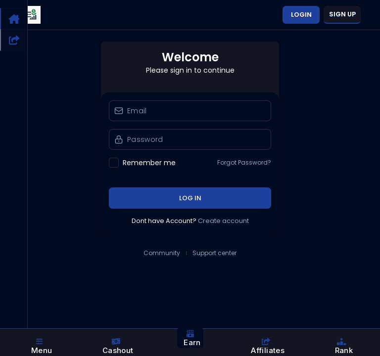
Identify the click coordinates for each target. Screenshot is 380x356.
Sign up (342, 14)
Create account (223, 220)
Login (301, 14)
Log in (190, 198)
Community (161, 253)
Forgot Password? (244, 163)
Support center (214, 253)
